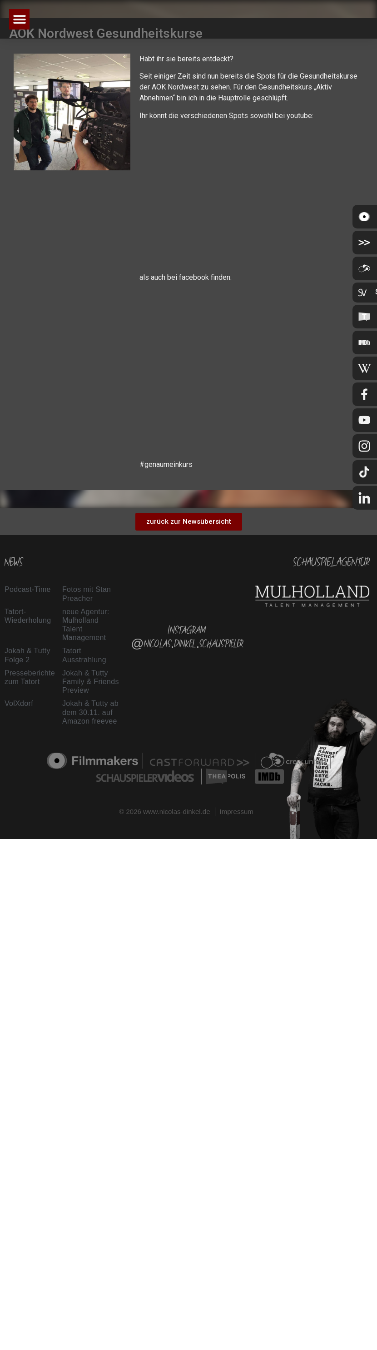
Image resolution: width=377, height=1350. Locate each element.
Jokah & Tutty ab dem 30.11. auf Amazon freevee (90, 712)
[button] (19, 19)
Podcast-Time (28, 589)
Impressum (236, 811)
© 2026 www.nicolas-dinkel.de (164, 811)
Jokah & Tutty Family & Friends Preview (90, 681)
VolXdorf (19, 703)
